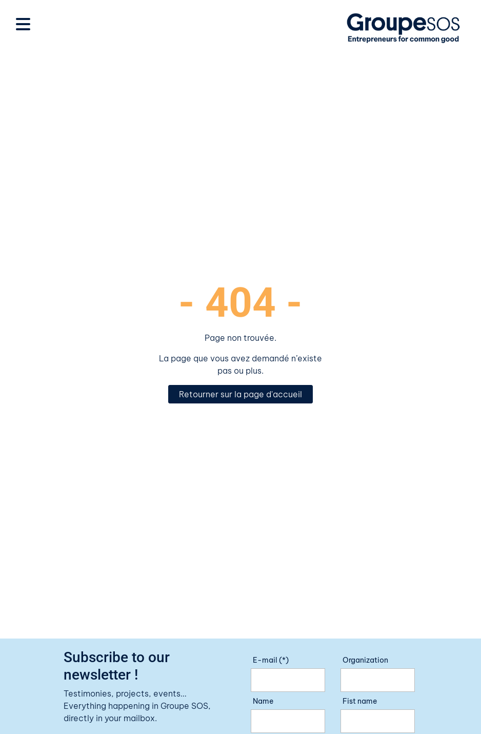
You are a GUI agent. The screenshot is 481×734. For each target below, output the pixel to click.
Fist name (360, 701)
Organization (365, 660)
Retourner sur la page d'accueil (240, 394)
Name (263, 701)
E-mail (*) (271, 660)
